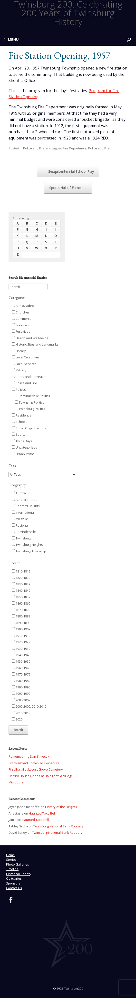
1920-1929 (21, 642)
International (23, 512)
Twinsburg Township (29, 551)
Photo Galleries (17, 864)
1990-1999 (21, 693)
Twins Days (22, 441)
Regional (20, 525)
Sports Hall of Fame (68, 187)
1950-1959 (21, 661)
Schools (19, 421)
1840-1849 (21, 590)
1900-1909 (21, 629)
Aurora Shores (24, 499)
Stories (11, 859)
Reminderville (24, 531)
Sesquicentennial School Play (68, 171)
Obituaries (14, 878)
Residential (22, 415)
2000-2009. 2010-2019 (29, 706)
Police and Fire (34, 148)
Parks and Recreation (30, 376)
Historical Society (18, 874)
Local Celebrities (26, 357)
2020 (17, 719)
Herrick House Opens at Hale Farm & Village (41, 776)
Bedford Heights (26, 506)
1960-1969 (21, 668)
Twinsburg (21, 538)
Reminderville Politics (32, 396)
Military (19, 370)
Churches (21, 312)
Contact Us (14, 888)
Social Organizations (29, 428)
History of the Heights (61, 807)
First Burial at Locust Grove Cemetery (36, 769)
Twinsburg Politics (30, 409)
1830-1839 (21, 584)
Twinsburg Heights (27, 544)
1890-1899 (21, 623)
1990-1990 (21, 687)
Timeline (12, 869)
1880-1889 (21, 616)
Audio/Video (23, 306)
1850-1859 (21, 597)
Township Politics (29, 402)
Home (10, 855)
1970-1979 (21, 674)
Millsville (20, 519)
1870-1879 (21, 610)
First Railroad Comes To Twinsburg (34, 763)
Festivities (21, 331)
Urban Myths (23, 454)
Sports (18, 434)
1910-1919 (21, 636)
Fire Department (75, 148)
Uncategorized (24, 447)
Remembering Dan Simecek (29, 756)
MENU (11, 39)
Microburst (16, 782)
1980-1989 (21, 680)
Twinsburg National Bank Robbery (58, 826)
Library (19, 351)
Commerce (21, 318)
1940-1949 (21, 655)
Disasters (21, 325)
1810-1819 (21, 571)
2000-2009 (21, 700)
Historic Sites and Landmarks (35, 344)
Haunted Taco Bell (42, 813)
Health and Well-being (30, 338)
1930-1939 (21, 648)
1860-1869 (21, 603)
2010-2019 (21, 713)
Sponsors (13, 883)
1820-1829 (21, 577)
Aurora (19, 493)
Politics (19, 389)
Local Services (24, 364)
